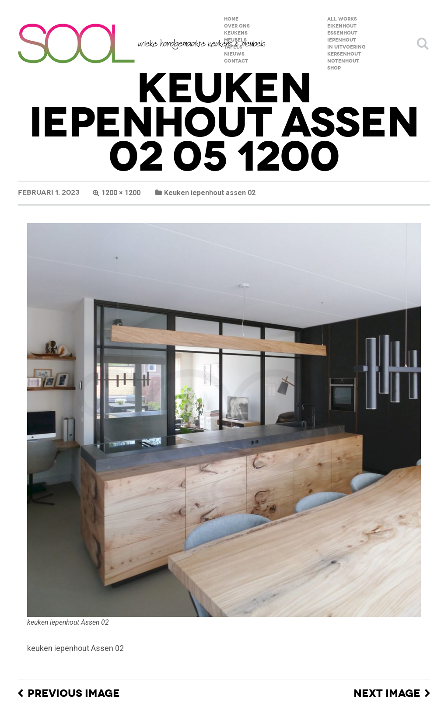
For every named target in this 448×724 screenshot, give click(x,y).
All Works (342, 19)
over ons (237, 26)
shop (334, 68)
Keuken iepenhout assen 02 (210, 193)
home (231, 19)
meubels (235, 40)
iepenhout (341, 40)
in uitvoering (346, 47)
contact (236, 61)
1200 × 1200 (121, 193)
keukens (236, 33)
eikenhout (342, 26)
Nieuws (234, 54)
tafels (233, 47)
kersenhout (344, 54)
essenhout (342, 33)
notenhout (343, 61)
